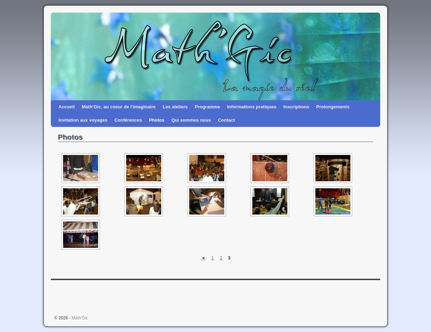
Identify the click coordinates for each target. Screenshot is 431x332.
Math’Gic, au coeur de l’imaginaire (119, 106)
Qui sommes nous (191, 120)
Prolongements (333, 106)
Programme (207, 106)
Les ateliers (175, 106)
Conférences (128, 120)
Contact (226, 120)
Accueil (67, 106)
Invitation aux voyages (83, 120)
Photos (156, 120)
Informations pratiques (251, 106)
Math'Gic (80, 318)
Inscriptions (296, 106)
